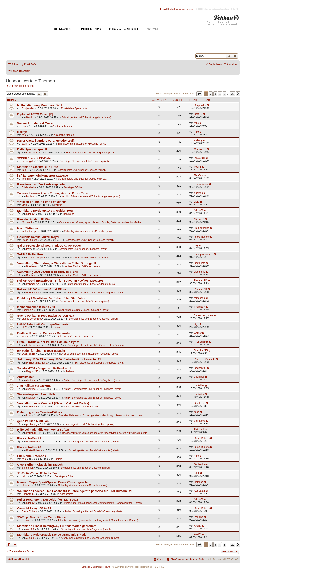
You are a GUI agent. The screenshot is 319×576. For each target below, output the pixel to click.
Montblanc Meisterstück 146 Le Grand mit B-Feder (52, 534)
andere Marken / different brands (90, 257)
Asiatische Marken (62, 126)
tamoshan (27, 301)
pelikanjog (31, 424)
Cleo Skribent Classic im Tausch (40, 464)
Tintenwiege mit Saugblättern (37, 394)
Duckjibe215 (29, 353)
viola (24, 205)
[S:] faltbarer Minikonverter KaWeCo (42, 175)
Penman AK (32, 284)
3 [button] (215, 94)
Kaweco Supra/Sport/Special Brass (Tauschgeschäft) (54, 482)
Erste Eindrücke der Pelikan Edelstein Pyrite (48, 342)
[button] (199, 93)
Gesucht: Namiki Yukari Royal (38, 237)
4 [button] (220, 94)
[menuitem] (31, 64)
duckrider (31, 380)
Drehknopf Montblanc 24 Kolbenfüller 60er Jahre (51, 298)
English (171, 9)
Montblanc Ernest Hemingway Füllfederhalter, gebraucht (56, 526)
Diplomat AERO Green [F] (35, 114)
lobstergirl (27, 161)
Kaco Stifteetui (27, 228)
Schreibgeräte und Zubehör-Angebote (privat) (86, 117)
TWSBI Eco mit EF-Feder (34, 158)
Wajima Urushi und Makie (35, 123)
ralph (24, 476)
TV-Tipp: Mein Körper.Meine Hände (41, 517)
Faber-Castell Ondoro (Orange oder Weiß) (46, 140)
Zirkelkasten (26, 377)
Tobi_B (25, 170)
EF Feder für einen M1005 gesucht (41, 350)
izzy (28, 248)
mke (24, 126)
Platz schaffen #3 (29, 438)
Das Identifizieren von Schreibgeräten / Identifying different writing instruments (101, 415)
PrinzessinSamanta (36, 362)
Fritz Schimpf (33, 345)
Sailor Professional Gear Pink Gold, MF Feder (49, 245)
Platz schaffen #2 (29, 447)
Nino (28, 415)
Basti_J (30, 117)
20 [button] (232, 94)
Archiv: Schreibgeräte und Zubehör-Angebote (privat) (91, 196)
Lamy (57, 327)
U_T (24, 327)
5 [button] (224, 94)
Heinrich (26, 485)
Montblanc (68, 213)
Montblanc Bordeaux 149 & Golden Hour (45, 210)
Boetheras (31, 266)
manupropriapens (35, 257)
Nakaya (22, 132)
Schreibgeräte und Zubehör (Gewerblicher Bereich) (96, 345)
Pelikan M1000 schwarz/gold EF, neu (42, 289)
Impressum (189, 9)
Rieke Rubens (29, 240)
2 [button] (210, 94)
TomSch (26, 178)
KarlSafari (27, 494)
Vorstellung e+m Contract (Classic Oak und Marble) (53, 403)
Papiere (58, 459)
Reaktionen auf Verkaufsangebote (41, 184)
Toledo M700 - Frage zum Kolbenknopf (44, 368)
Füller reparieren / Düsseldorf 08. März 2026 (47, 499)
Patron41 (31, 432)
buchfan (30, 196)
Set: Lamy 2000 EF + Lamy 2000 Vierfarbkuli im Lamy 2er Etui (60, 359)
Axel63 (30, 529)
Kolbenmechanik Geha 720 (36, 307)
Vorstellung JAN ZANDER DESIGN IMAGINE (48, 272)
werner (25, 336)
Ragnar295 (32, 371)
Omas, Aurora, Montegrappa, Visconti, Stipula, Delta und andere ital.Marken (100, 222)
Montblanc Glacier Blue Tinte (37, 167)
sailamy (26, 143)
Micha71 (31, 213)
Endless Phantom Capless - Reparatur (44, 333)
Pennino (26, 520)
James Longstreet (32, 318)
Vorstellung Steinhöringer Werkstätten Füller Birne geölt (56, 263)
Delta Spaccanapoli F (32, 149)
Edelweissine (29, 187)
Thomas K (27, 310)
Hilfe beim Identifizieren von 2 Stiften (43, 429)
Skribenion (28, 467)
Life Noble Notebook (31, 456)
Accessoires (66, 494)
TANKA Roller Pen (30, 254)
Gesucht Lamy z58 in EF (34, 508)
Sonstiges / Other (72, 187)
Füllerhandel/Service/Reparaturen (75, 336)
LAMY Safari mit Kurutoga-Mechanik (42, 324)
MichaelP (27, 222)
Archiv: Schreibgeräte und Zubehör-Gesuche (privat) (90, 353)
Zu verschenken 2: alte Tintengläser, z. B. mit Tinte (52, 193)
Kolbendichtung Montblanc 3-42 (39, 105)
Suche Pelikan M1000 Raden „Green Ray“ (46, 315)
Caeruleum (32, 152)
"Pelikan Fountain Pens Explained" (41, 202)
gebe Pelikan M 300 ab (33, 421)
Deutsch (163, 9)
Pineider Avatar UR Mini (33, 219)
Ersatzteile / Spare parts (74, 108)
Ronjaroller (28, 108)
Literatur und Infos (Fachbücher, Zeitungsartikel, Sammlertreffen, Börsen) (103, 503)
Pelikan (58, 205)
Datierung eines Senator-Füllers (39, 412)
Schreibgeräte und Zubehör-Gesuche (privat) (82, 143)
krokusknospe (29, 231)
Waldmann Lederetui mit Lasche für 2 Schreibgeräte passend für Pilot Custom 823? (75, 491)
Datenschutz (179, 9)
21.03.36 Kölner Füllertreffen (37, 473)
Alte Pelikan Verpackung (34, 385)
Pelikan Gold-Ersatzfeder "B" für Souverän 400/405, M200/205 (60, 280)
